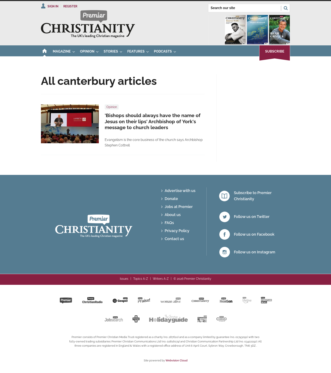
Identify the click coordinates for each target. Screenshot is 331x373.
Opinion (111, 107)
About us (173, 214)
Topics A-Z (140, 278)
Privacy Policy (177, 230)
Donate (171, 198)
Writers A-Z (161, 278)
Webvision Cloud (176, 360)
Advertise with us (180, 190)
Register (70, 6)
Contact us (174, 239)
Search (285, 8)
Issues (124, 278)
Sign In (52, 6)
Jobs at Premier (179, 206)
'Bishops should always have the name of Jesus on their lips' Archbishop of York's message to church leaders (153, 121)
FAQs (169, 222)
